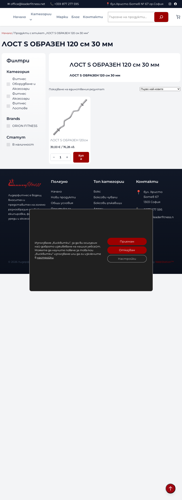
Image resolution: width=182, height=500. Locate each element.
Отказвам (127, 250)
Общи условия (62, 203)
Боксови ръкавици (108, 203)
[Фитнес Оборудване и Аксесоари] (8, 84)
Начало (19, 17)
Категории (41, 14)
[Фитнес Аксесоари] (8, 96)
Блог (75, 17)
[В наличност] (8, 144)
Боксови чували (105, 197)
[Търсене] (161, 17)
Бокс (97, 191)
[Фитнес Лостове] (8, 106)
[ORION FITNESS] (8, 126)
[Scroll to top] (170, 488)
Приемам (127, 241)
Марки (62, 17)
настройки (45, 257)
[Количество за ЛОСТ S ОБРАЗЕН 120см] (60, 157)
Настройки (127, 259)
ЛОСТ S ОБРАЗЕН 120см (69, 140)
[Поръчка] (160, 89)
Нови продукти (63, 197)
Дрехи (98, 209)
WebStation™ (164, 261)
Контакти (93, 17)
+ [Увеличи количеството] (67, 157)
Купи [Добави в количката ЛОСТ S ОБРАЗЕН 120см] (81, 157)
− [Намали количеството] (54, 157)
